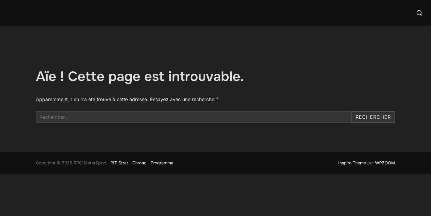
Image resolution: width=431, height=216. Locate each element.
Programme (162, 162)
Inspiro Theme (352, 162)
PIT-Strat (119, 162)
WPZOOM (385, 162)
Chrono (139, 162)
